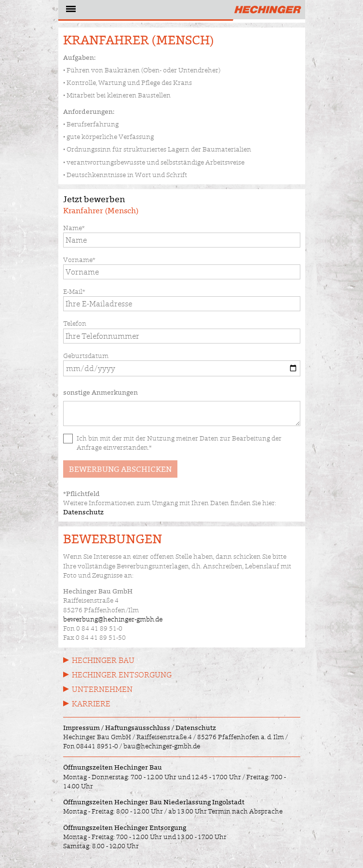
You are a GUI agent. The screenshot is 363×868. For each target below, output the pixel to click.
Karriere (91, 704)
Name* (74, 227)
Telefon (74, 323)
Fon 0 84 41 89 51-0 (92, 628)
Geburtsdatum (85, 355)
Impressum (81, 727)
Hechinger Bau (103, 660)
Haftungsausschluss (137, 727)
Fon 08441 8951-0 (90, 746)
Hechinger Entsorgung (122, 675)
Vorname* (79, 259)
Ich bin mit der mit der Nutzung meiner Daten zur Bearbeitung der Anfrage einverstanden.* (179, 443)
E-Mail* (74, 291)
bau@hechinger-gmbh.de (161, 746)
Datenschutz (83, 512)
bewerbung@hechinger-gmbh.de (112, 619)
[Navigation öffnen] (69, 10)
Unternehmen (102, 689)
